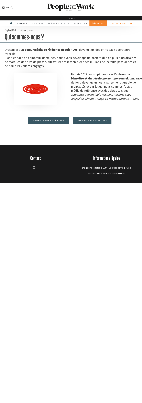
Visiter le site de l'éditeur (48, 120)
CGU (104, 167)
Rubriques (37, 23)
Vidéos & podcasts (58, 23)
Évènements (98, 23)
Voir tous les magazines (92, 120)
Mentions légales (91, 167)
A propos (22, 23)
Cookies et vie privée (120, 167)
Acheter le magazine (120, 23)
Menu (71, 19)
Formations (80, 23)
